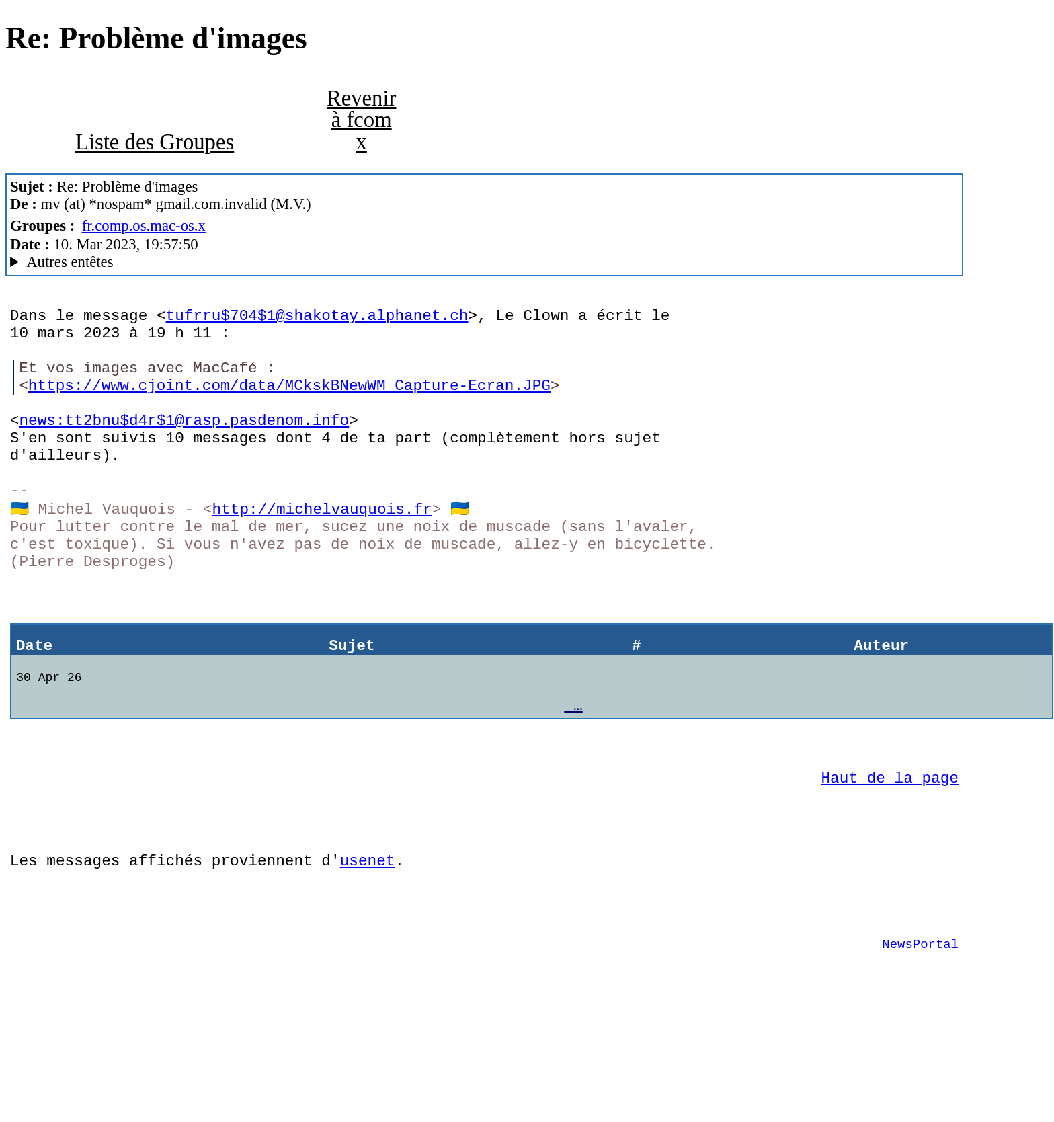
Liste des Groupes (154, 142)
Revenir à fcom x (362, 120)
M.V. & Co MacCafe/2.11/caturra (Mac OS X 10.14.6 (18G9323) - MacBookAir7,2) (484, 262)
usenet (367, 945)
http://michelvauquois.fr (322, 546)
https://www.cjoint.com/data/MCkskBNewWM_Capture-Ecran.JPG (289, 401)
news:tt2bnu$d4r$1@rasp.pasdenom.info (184, 442)
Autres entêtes (69, 261)
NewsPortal (920, 1039)
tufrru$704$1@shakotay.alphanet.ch (317, 317)
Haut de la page (890, 852)
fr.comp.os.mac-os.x (144, 225)
